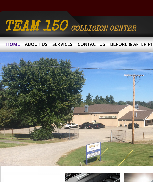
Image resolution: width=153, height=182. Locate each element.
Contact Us (91, 44)
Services (62, 44)
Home (13, 44)
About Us (36, 44)
